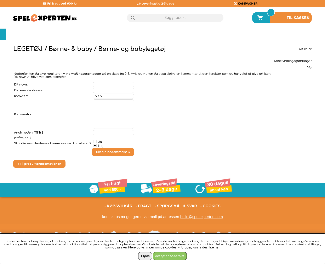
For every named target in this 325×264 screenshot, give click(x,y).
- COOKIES (210, 206)
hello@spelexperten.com (201, 217)
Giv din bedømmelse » (113, 152)
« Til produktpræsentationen (39, 164)
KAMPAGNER (247, 3)
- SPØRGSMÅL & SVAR (175, 206)
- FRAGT (143, 206)
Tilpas (145, 256)
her (217, 247)
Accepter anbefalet (169, 256)
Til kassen (298, 18)
